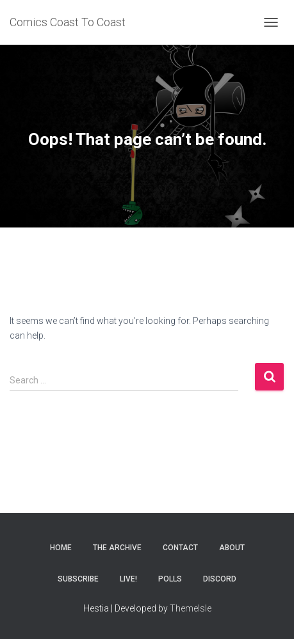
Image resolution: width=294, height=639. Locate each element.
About (232, 547)
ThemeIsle (190, 608)
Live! (128, 578)
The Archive (117, 547)
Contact (180, 547)
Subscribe (78, 578)
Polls (170, 578)
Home (61, 547)
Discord (219, 578)
